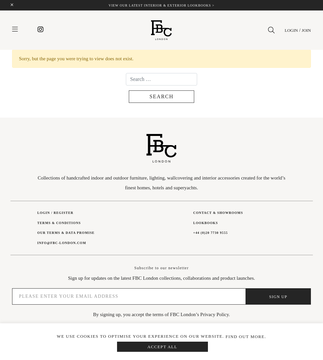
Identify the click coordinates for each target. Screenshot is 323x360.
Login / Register (55, 213)
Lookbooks (205, 223)
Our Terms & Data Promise (65, 233)
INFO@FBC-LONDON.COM (61, 243)
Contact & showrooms (218, 213)
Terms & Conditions (59, 223)
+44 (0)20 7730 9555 (210, 233)
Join (306, 30)
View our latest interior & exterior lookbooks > (161, 5)
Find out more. (246, 336)
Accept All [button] (162, 346)
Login (291, 30)
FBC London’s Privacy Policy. (200, 314)
